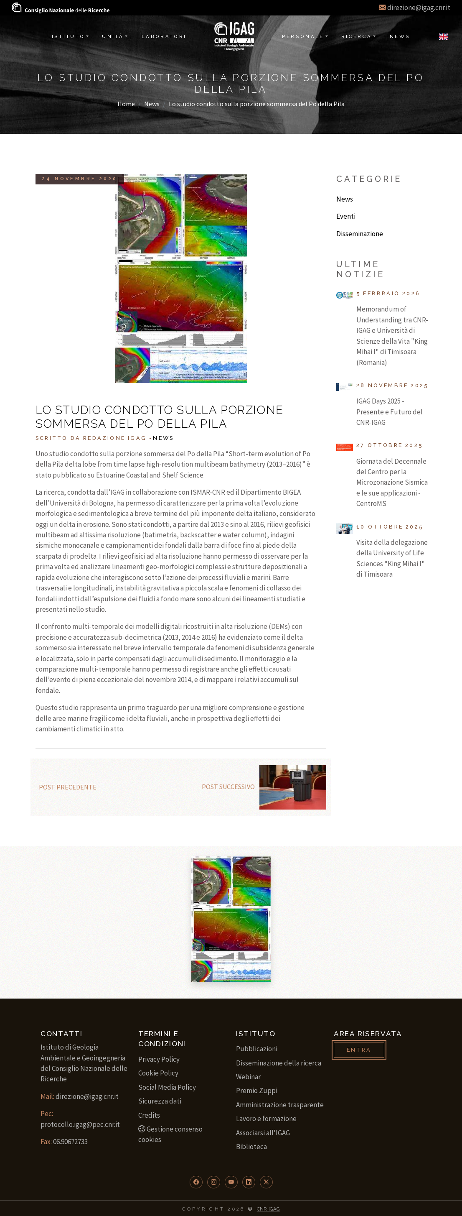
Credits (149, 1115)
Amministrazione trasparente (280, 1104)
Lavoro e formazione (266, 1118)
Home (126, 104)
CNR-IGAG (268, 1209)
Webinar (248, 1076)
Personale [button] (303, 36)
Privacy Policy (159, 1059)
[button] (196, 1182)
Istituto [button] (68, 36)
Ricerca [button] (356, 36)
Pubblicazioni (256, 1048)
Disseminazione (359, 233)
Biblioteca (251, 1146)
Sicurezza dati (159, 1101)
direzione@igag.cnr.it (418, 7)
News (152, 104)
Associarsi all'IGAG (263, 1132)
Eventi (345, 216)
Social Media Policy (167, 1087)
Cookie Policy (158, 1073)
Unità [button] (113, 36)
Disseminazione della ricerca (278, 1063)
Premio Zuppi (256, 1090)
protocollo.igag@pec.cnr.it (80, 1124)
